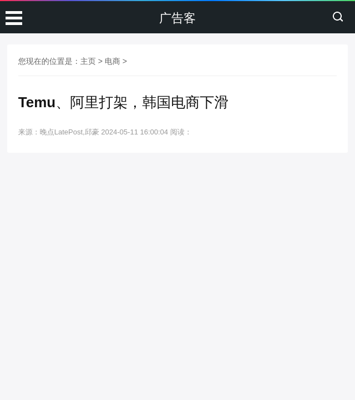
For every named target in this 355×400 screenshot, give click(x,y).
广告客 (177, 18)
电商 (112, 61)
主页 (88, 61)
